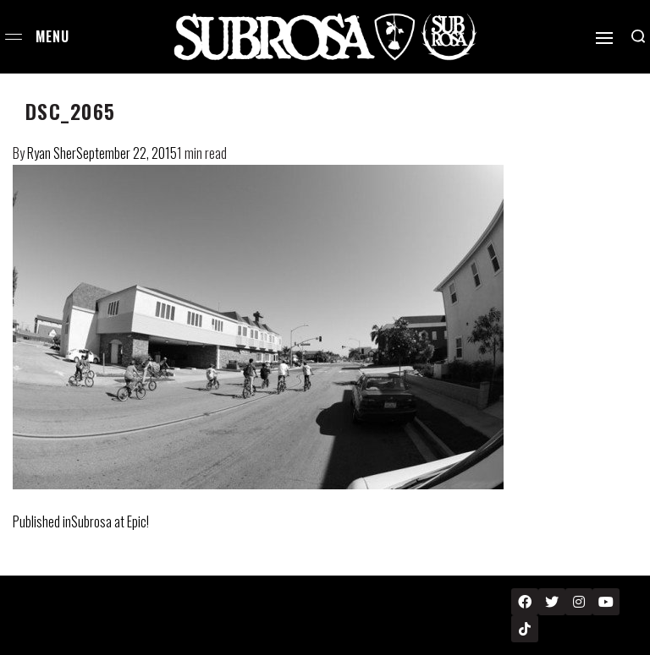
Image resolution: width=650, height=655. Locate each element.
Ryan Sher (51, 153)
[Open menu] (13, 37)
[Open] (604, 38)
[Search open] (638, 36)
